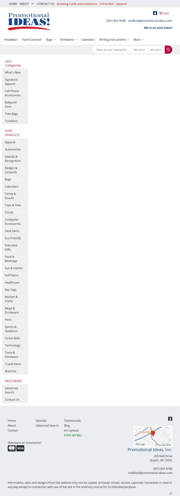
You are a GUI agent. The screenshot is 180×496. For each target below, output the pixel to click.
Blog (67, 425)
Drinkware (68, 40)
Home (12, 421)
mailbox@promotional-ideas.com (150, 21)
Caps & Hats (13, 205)
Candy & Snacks (10, 196)
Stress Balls (12, 338)
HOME (13, 4)
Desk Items (12, 231)
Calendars (88, 40)
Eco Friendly (13, 238)
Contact (13, 430)
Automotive (12, 149)
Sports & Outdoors (11, 329)
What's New (13, 72)
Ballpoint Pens (11, 104)
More (139, 40)
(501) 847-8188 (116, 21)
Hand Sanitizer (32, 40)
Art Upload (71, 430)
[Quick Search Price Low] (140, 50)
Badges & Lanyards (11, 170)
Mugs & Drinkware (12, 310)
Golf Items (11, 275)
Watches (10, 371)
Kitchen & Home (11, 299)
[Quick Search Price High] (156, 50)
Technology (12, 345)
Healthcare (12, 282)
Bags (51, 40)
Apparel (10, 142)
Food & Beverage (11, 259)
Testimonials (72, 421)
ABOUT (24, 4)
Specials (41, 421)
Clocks (9, 212)
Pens (8, 320)
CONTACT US (45, 4)
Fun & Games (14, 268)
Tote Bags (11, 114)
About (12, 425)
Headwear (11, 40)
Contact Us (12, 399)
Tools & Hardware (11, 355)
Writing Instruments (114, 40)
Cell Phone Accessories (13, 93)
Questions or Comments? (24, 443)
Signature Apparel (11, 82)
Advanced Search (11, 390)
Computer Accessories (13, 222)
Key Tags (11, 290)
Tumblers (11, 121)
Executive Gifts (11, 247)
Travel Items (13, 364)
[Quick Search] (112, 50)
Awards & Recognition (13, 159)
